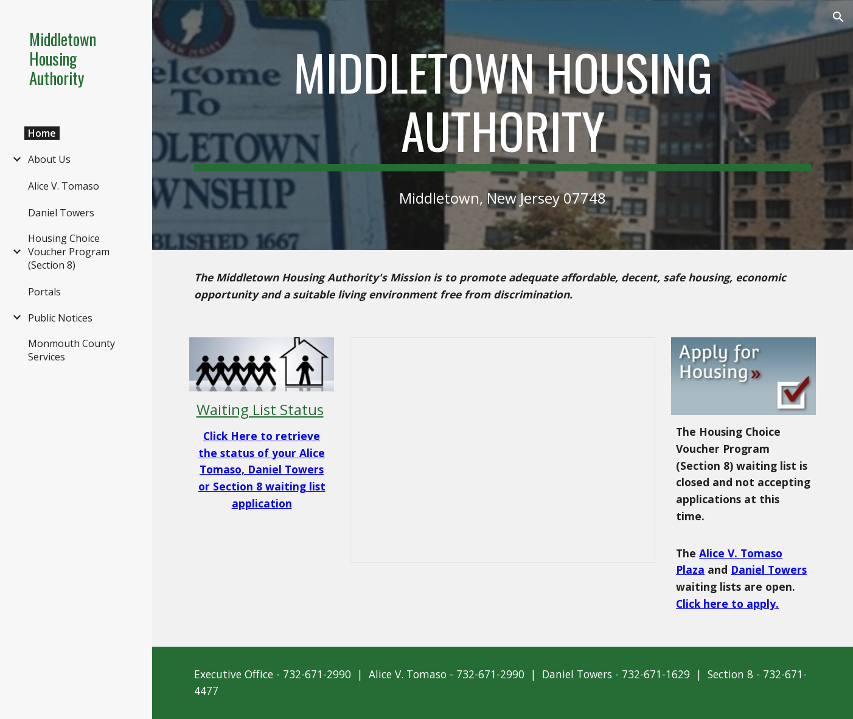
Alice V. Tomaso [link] (63, 186)
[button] (838, 17)
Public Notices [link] (60, 318)
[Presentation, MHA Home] (502, 450)
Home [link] (42, 133)
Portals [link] (44, 291)
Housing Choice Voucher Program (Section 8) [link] (69, 252)
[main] (502, 107)
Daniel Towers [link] (61, 212)
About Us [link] (49, 159)
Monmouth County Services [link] (71, 350)
